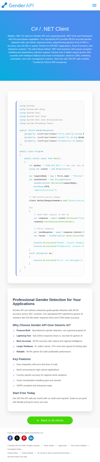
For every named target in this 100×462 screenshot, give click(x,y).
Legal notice (62, 446)
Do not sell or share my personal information (53, 453)
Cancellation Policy (14, 449)
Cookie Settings (27, 453)
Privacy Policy (13, 453)
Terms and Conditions (79, 446)
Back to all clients (49, 420)
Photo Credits (49, 446)
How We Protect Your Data (17, 457)
